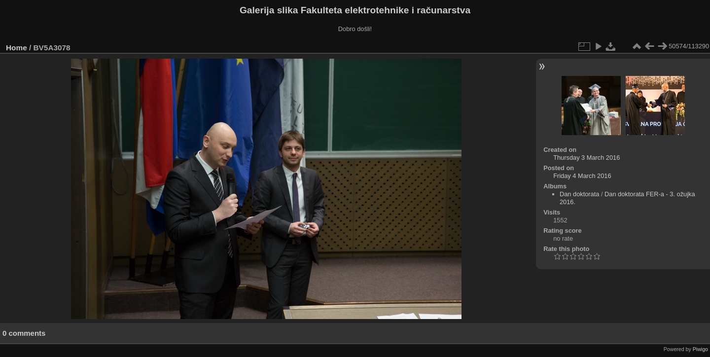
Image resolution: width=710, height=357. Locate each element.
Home (16, 47)
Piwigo (700, 349)
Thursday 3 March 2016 (586, 157)
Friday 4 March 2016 (582, 175)
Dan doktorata (579, 194)
